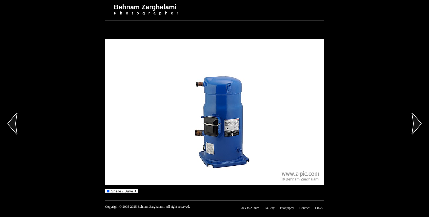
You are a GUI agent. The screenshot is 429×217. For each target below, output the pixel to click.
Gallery (270, 208)
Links (319, 208)
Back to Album (249, 208)
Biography (287, 208)
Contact (304, 208)
